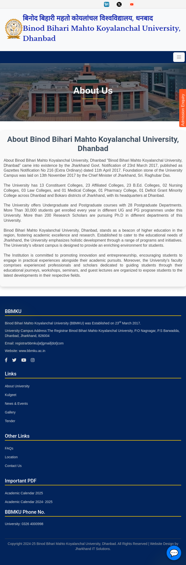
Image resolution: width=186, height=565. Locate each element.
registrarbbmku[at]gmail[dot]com (39, 343)
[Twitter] (119, 4)
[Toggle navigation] (179, 57)
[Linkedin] (106, 4)
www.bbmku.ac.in (32, 351)
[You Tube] (132, 4)
